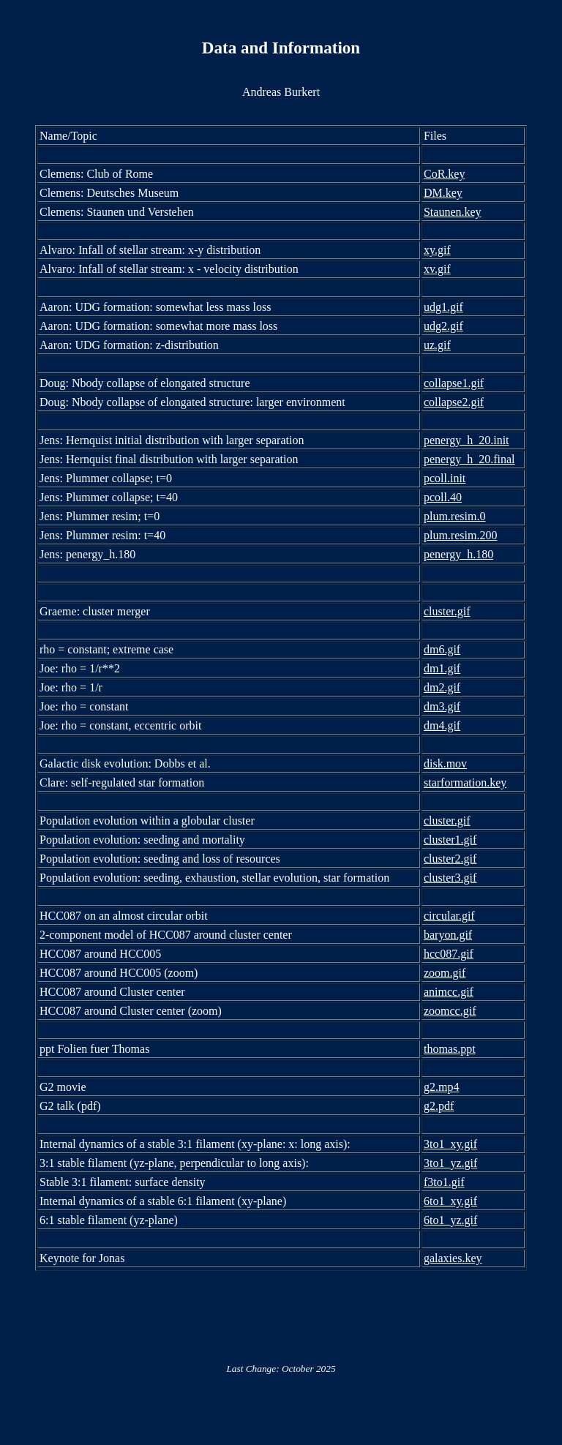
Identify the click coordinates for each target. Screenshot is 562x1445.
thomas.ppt (450, 1049)
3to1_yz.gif (450, 1163)
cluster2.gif (450, 858)
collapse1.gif (454, 383)
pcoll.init (444, 478)
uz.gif (437, 345)
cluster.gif (447, 611)
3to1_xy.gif (450, 1144)
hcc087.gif (448, 953)
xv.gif (437, 269)
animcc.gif (448, 992)
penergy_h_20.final (469, 459)
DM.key (443, 193)
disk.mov (445, 763)
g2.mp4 (441, 1087)
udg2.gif (443, 326)
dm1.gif (442, 668)
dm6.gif (442, 649)
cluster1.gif (450, 839)
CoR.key (444, 174)
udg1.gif (443, 307)
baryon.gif (448, 934)
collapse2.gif (454, 402)
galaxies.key (453, 1258)
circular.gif (449, 915)
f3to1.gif (444, 1182)
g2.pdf (439, 1106)
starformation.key (465, 782)
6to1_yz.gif (450, 1220)
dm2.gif (442, 687)
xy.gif (437, 250)
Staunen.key (453, 212)
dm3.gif (442, 706)
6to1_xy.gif (450, 1201)
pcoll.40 (443, 497)
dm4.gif (442, 725)
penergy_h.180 (458, 554)
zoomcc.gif (450, 1011)
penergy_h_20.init (466, 440)
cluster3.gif (450, 877)
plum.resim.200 (460, 535)
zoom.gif (444, 973)
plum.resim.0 (454, 516)
